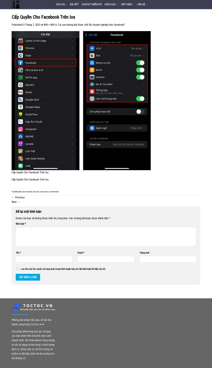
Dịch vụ (61, 4)
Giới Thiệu (127, 4)
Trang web (144, 252)
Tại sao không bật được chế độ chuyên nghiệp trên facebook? (91, 24)
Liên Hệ (142, 4)
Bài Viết (74, 4)
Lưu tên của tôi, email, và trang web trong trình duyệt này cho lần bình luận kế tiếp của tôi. (63, 269)
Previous (18, 197)
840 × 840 (49, 24)
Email (81, 252)
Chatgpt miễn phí (92, 4)
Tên (18, 252)
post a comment (51, 191)
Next (16, 201)
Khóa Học (111, 4)
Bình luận (21, 223)
